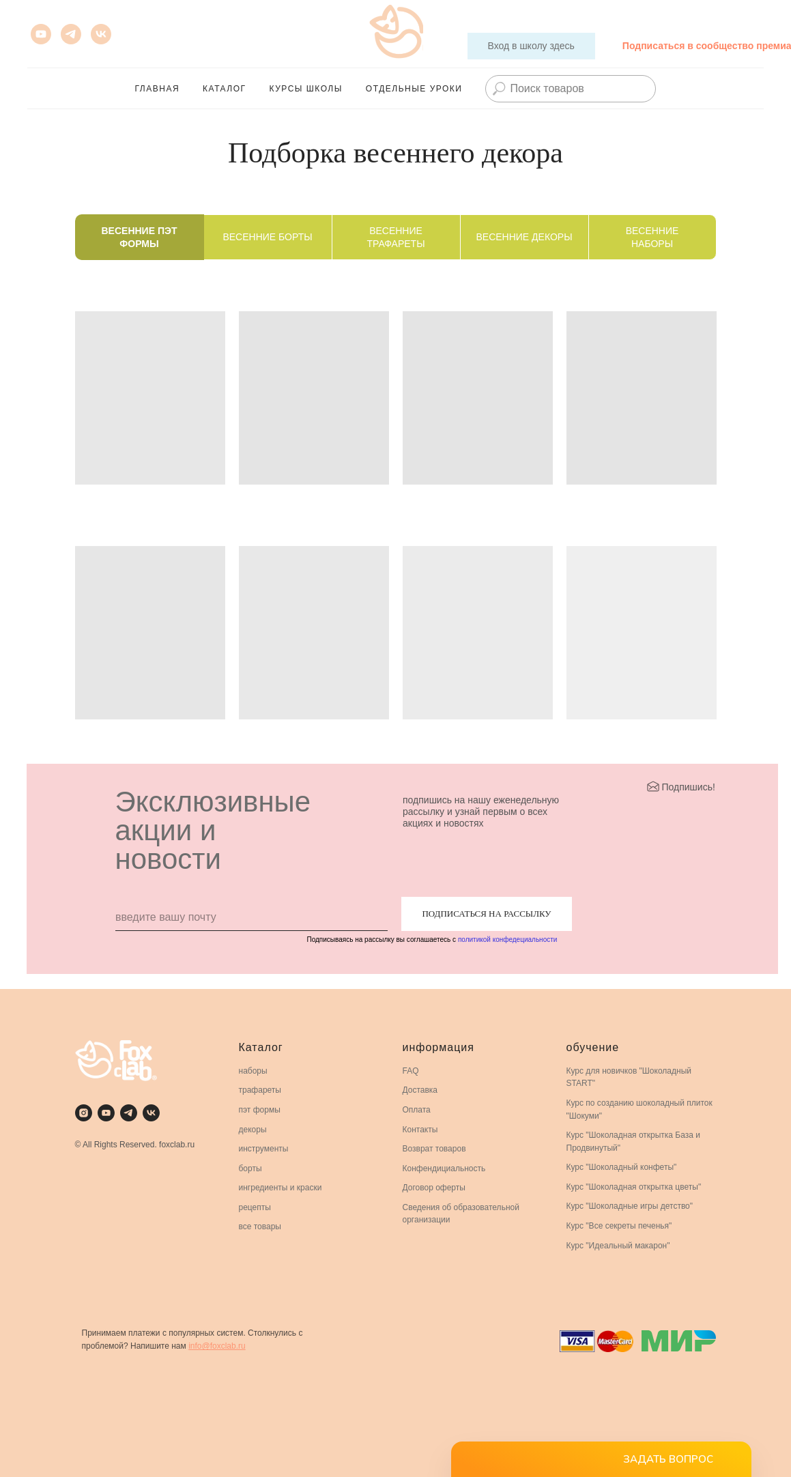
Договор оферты (434, 1187)
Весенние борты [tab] (267, 236)
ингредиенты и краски (280, 1187)
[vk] (101, 34)
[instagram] (83, 1112)
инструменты (264, 1148)
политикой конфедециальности (507, 939)
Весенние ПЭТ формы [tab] (139, 237)
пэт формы (260, 1110)
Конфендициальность (444, 1168)
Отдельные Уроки (414, 89)
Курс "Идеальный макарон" (618, 1245)
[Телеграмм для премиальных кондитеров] (71, 34)
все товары (260, 1226)
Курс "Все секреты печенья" (619, 1226)
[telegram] (128, 1112)
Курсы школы (306, 89)
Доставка (420, 1090)
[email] (251, 917)
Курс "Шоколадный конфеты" (621, 1167)
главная (157, 89)
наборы (253, 1071)
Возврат (418, 1148)
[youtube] (41, 34)
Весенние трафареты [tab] (395, 237)
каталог (224, 89)
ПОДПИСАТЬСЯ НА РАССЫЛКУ (486, 913)
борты (250, 1168)
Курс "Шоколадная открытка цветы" (634, 1187)
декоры (253, 1129)
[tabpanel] (395, 520)
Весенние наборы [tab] (652, 237)
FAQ (411, 1071)
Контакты (420, 1129)
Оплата (417, 1110)
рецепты (255, 1207)
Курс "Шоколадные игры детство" (629, 1206)
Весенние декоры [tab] (524, 236)
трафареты (260, 1090)
